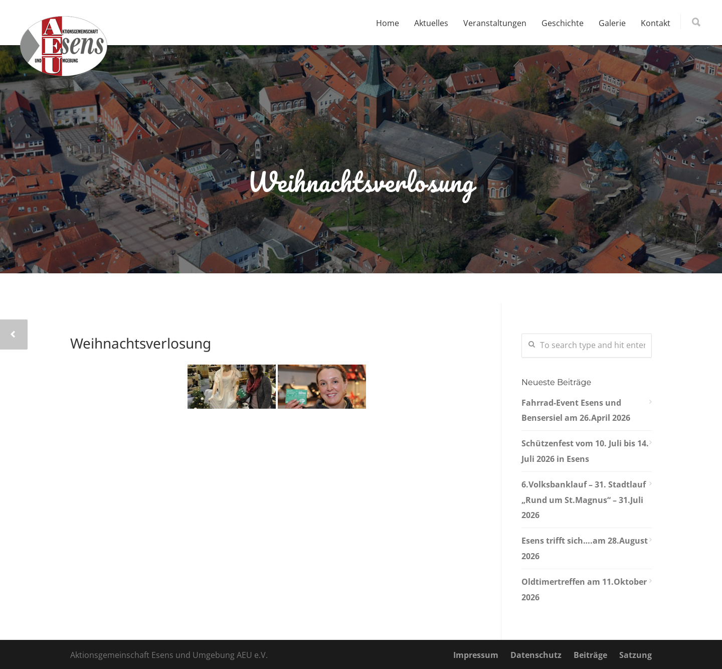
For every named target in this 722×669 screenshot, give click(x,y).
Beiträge (590, 654)
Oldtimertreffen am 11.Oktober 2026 (584, 589)
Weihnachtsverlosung (140, 343)
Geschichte (563, 23)
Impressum (475, 654)
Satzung (635, 654)
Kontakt (655, 23)
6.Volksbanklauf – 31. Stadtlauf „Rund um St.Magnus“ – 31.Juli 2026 (583, 500)
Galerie (612, 23)
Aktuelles (431, 23)
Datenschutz (536, 654)
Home (387, 23)
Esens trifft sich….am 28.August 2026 (584, 548)
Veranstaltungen (494, 23)
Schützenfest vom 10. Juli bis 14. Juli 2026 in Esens (585, 451)
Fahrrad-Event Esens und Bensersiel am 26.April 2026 (575, 410)
